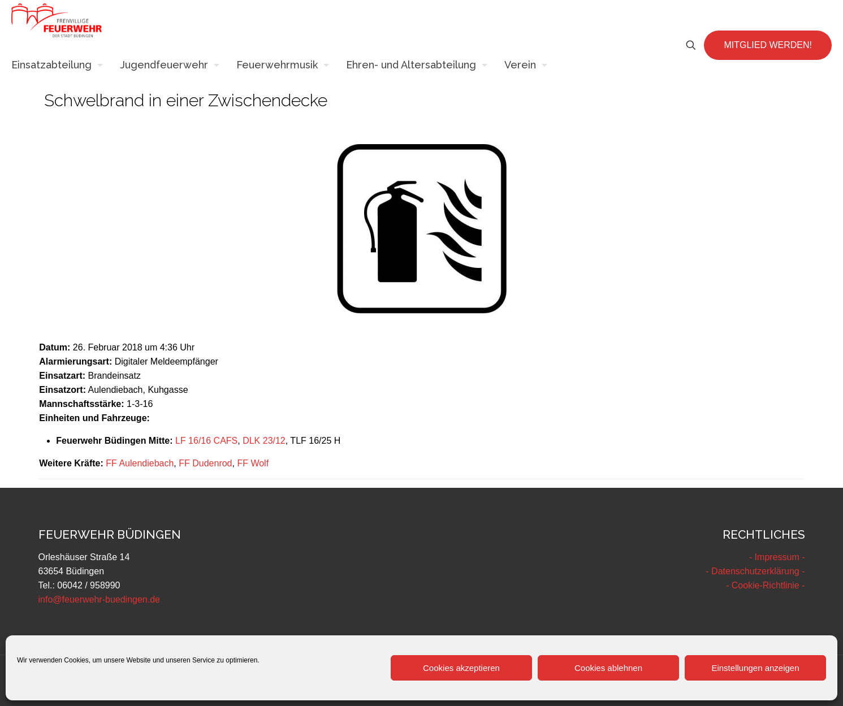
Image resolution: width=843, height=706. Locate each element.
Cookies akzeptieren (461, 668)
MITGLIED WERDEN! (768, 45)
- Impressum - (777, 557)
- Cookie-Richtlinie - (765, 585)
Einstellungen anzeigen (755, 668)
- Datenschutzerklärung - (755, 571)
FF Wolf (253, 463)
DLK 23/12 (264, 440)
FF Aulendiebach (140, 463)
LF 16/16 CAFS (206, 440)
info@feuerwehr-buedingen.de (99, 599)
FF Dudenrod (205, 463)
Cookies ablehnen (608, 668)
